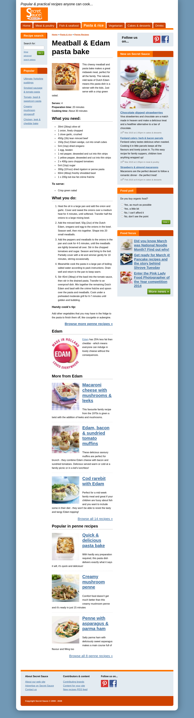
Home (26, 25)
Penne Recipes (81, 34)
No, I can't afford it (134, 212)
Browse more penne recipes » (89, 324)
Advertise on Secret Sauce (39, 685)
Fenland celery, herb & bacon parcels (141, 138)
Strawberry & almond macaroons (139, 167)
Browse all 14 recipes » (95, 519)
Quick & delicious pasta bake (93, 540)
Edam (85, 339)
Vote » (166, 222)
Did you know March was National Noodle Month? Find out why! (151, 245)
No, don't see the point (136, 216)
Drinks (159, 25)
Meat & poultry (44, 25)
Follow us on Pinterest (156, 39)
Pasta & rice (94, 25)
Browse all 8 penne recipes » (91, 656)
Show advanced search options (29, 56)
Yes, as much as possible (137, 205)
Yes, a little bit (131, 208)
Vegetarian (116, 25)
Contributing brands (73, 681)
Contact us (31, 689)
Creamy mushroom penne (93, 581)
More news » (159, 291)
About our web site (35, 681)
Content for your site (74, 685)
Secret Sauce (41, 701)
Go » (40, 53)
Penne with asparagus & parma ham (95, 623)
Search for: (29, 43)
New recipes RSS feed (75, 689)
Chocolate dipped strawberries (141, 112)
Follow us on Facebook (165, 39)
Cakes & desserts (139, 25)
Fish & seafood (69, 25)
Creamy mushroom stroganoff (29, 110)
